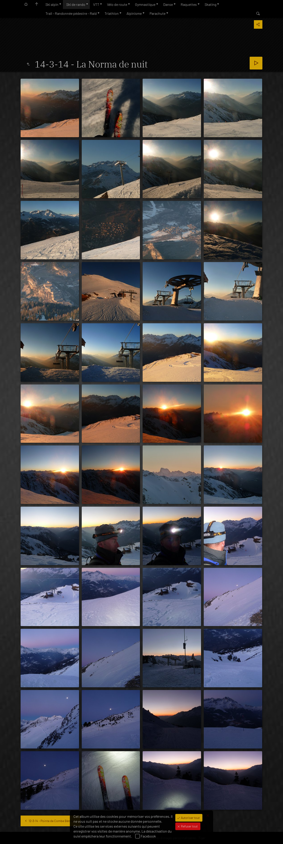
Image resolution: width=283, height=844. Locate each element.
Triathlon (112, 13)
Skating (210, 4)
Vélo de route (117, 4)
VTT (96, 4)
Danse (168, 4)
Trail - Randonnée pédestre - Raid (71, 13)
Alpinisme (134, 13)
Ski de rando (75, 4)
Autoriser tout (190, 818)
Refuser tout (189, 826)
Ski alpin (51, 4)
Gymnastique (145, 4)
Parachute (157, 13)
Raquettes (189, 4)
